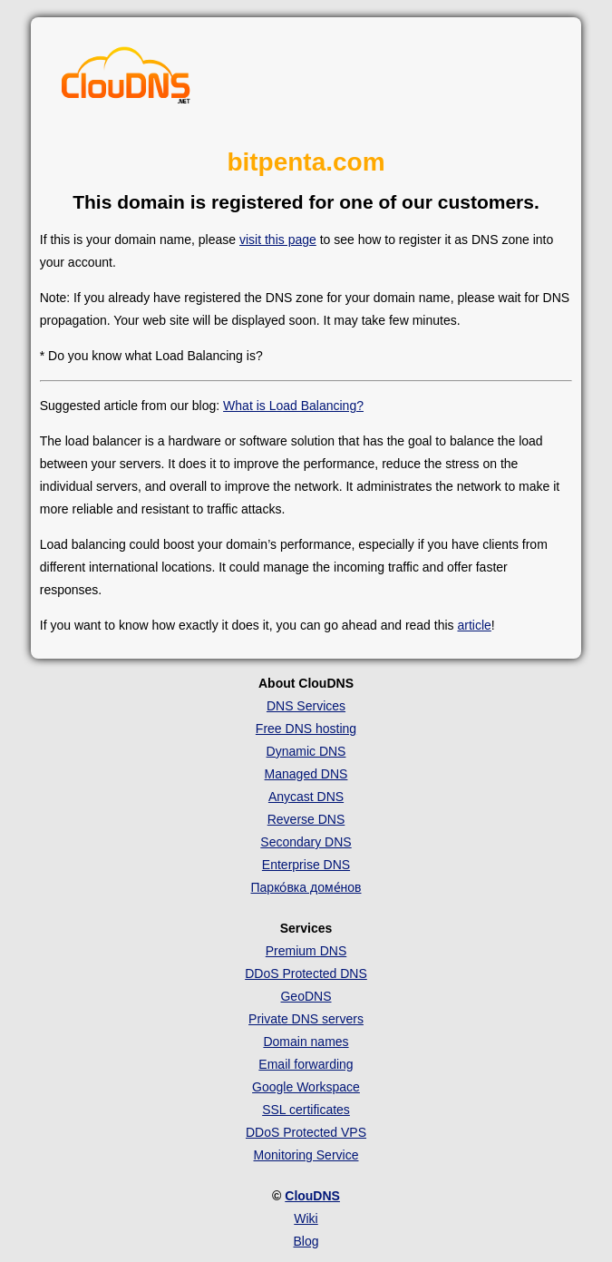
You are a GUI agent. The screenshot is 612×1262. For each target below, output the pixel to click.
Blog (305, 1241)
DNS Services (306, 706)
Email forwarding (305, 1064)
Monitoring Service (306, 1155)
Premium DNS (306, 951)
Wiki (305, 1218)
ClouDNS (312, 1196)
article (474, 625)
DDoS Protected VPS (306, 1132)
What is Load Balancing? (293, 405)
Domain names (305, 1041)
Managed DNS (306, 774)
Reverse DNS (306, 819)
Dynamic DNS (306, 751)
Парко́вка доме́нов (306, 887)
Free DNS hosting (306, 728)
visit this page (277, 239)
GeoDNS (305, 996)
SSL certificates (306, 1109)
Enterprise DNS (306, 864)
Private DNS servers (306, 1019)
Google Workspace (306, 1087)
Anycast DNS (306, 796)
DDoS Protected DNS (306, 973)
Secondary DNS (305, 842)
